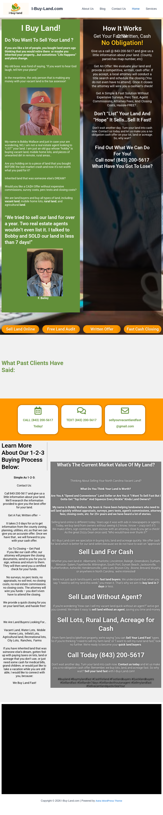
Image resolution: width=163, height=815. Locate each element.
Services (151, 8)
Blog (104, 8)
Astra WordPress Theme (109, 800)
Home (136, 8)
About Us (90, 8)
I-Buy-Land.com (47, 8)
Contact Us (120, 8)
